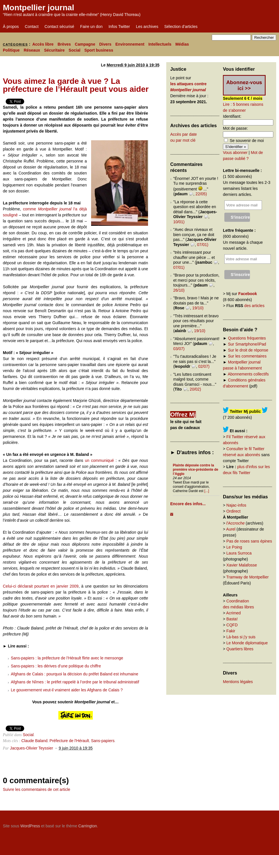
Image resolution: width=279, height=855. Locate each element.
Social (74, 50)
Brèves (64, 44)
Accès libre (43, 44)
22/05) (201, 194)
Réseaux (32, 50)
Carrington (87, 826)
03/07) (179, 348)
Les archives (147, 26)
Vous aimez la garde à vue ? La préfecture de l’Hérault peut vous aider (76, 85)
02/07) (204, 366)
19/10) (198, 308)
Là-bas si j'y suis (240, 637)
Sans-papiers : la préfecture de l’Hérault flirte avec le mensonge (67, 658)
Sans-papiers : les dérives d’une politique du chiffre (56, 666)
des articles (254, 305)
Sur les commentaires (247, 356)
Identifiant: (232, 116)
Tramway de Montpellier (247, 577)
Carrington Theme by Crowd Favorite (240, 824)
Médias (182, 44)
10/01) (179, 222)
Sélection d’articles (181, 26)
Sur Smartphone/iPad (247, 344)
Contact (31, 26)
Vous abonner (235, 152)
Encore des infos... (188, 503)
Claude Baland (34, 740)
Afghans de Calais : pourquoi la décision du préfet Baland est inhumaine (74, 674)
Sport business (98, 50)
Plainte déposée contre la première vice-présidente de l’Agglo (195, 469)
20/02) (195, 389)
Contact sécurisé (59, 26)
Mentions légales (238, 681)
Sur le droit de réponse (248, 350)
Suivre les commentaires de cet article (36, 789)
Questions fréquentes (247, 338)
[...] (206, 491)
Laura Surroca (239, 553)
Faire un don (91, 26)
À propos (11, 26)
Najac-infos (236, 505)
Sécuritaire (54, 50)
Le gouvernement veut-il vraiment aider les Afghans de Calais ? (67, 690)
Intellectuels (159, 44)
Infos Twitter (119, 26)
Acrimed (233, 613)
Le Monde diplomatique (247, 643)
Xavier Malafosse (241, 565)
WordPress (30, 826)
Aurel (230, 529)
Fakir (230, 631)
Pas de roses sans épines (249, 541)
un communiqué (99, 460)
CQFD (232, 625)
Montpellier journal (38, 7)
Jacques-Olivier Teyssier (31, 748)
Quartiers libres (239, 649)
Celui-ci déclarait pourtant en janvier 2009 (41, 586)
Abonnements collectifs (248, 374)
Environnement (129, 44)
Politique (11, 50)
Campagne (85, 44)
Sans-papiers (103, 740)
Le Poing (234, 547)
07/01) (202, 244)
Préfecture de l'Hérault (69, 740)
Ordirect (233, 511)
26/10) (179, 290)
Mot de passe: (235, 128)
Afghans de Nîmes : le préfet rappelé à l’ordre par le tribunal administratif (75, 682)
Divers (105, 44)
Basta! (232, 619)
